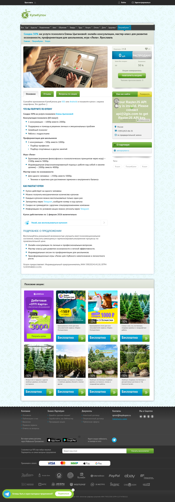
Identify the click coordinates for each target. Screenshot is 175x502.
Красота (34, 27)
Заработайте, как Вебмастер (61, 418)
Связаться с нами (119, 419)
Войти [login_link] (123, 2)
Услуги (88, 27)
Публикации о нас (30, 418)
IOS (64, 101)
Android (74, 101)
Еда (27, 27)
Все (22, 27)
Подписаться (63, 493)
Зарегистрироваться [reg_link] (142, 2)
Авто (55, 27)
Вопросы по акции (68, 93)
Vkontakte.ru (144, 416)
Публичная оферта (91, 422)
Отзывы (47, 93)
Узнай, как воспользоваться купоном (49, 222)
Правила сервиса (30, 425)
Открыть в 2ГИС (144, 120)
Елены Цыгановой (64, 113)
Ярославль (29, 2)
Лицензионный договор (93, 418)
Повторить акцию (132, 75)
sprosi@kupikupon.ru (121, 415)
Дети (104, 27)
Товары (73, 27)
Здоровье (112, 27)
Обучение (63, 27)
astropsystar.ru (123, 150)
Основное (31, 93)
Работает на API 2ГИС (129, 119)
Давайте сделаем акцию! (59, 415)
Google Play (69, 440)
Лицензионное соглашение (127, 121)
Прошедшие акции (57, 422)
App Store (54, 440)
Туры (81, 27)
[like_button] (146, 49)
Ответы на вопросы (31, 428)
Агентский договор (91, 415)
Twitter (148, 416)
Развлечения (45, 27)
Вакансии (27, 422)
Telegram (48, 201)
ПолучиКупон (124, 27)
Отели (97, 27)
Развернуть (145, 94)
